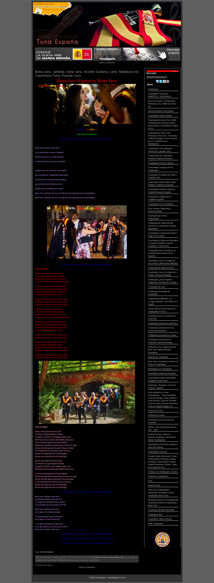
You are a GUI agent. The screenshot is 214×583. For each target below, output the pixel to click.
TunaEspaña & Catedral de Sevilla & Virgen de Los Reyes (163, 235)
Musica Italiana (114, 557)
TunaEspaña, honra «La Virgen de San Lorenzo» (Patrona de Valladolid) (163, 262)
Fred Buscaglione (47, 552)
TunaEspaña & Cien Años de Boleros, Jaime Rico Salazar (163, 446)
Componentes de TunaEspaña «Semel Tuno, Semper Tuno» (163, 150)
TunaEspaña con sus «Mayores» (163, 204)
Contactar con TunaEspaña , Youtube (163, 472)
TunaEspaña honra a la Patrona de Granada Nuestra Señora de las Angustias (163, 254)
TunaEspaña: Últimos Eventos (163, 519)
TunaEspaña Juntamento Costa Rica (163, 323)
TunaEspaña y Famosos (163, 452)
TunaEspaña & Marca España (163, 116)
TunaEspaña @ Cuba (163, 287)
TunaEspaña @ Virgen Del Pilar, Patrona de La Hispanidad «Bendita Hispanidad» (163, 226)
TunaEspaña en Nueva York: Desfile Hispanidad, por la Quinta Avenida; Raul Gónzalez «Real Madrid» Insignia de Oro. (163, 124)
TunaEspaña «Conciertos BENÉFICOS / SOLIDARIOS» (163, 95)
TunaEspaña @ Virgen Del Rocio (163, 268)
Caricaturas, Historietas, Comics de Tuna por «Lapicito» (163, 387)
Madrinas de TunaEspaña (163, 357)
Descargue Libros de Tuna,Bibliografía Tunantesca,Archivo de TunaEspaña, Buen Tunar (163, 503)
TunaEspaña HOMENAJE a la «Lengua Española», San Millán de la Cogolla (163, 302)
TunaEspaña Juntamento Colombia (163, 373)
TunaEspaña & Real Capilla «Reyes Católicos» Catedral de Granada (163, 184)
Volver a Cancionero (107, 63)
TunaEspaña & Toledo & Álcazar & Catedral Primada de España (163, 191)
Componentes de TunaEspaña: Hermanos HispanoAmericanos (163, 157)
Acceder (122, 578)
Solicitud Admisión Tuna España (163, 111)
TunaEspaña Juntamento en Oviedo (163, 335)
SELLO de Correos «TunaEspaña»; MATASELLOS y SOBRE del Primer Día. (163, 104)
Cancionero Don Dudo (100, 557)
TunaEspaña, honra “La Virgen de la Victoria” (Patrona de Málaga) (163, 274)
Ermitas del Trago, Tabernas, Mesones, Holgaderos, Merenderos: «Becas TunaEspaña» (163, 437)
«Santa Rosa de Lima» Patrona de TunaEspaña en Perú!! (163, 310)
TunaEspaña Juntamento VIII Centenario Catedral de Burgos (163, 341)
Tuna (122, 557)
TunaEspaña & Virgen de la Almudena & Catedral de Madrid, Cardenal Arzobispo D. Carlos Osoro (163, 243)
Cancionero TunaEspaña (163, 476)
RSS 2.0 (62, 560)
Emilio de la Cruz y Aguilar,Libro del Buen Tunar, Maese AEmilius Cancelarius (163, 350)
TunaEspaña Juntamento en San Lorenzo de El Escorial (163, 329)
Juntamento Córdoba (163, 415)
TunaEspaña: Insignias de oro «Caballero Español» (163, 198)
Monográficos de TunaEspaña (163, 369)
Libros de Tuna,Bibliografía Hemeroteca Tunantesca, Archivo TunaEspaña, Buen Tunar (163, 493)
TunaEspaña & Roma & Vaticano (163, 163)
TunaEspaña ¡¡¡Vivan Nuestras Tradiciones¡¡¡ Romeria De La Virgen (163, 281)
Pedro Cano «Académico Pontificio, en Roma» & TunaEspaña (163, 363)
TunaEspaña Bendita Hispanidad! (163, 510)
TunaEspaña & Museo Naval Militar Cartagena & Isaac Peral (163, 379)
